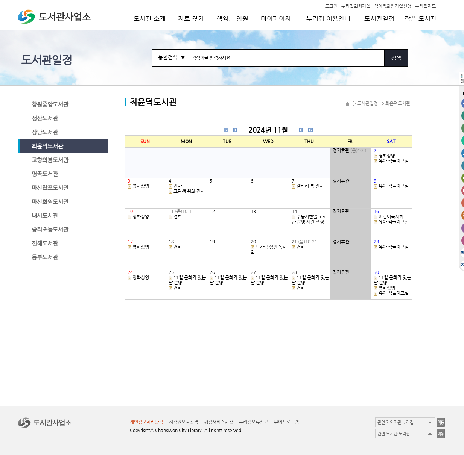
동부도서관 (45, 257)
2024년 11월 (268, 130)
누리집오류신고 (253, 422)
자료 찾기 (191, 18)
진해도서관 (45, 243)
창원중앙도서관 (50, 104)
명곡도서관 (45, 174)
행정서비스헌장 (218, 422)
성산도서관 (45, 118)
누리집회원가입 (355, 5)
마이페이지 (276, 18)
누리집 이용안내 (328, 18)
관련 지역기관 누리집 (395, 422)
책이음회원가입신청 (392, 5)
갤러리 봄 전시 (310, 186)
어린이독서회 (391, 216)
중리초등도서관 (50, 229)
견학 (177, 186)
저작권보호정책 (183, 422)
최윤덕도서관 (47, 146)
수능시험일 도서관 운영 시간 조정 (309, 219)
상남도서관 (45, 132)
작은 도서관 (421, 18)
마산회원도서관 (50, 201)
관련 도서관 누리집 (393, 433)
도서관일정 (379, 18)
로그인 (331, 5)
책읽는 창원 (232, 18)
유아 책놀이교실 (394, 160)
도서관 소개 (150, 18)
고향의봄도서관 (50, 160)
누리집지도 (425, 5)
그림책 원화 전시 (189, 191)
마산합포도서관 (50, 187)
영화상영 (387, 155)
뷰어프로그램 (286, 422)
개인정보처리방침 (146, 422)
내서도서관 (45, 215)
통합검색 (168, 57)
